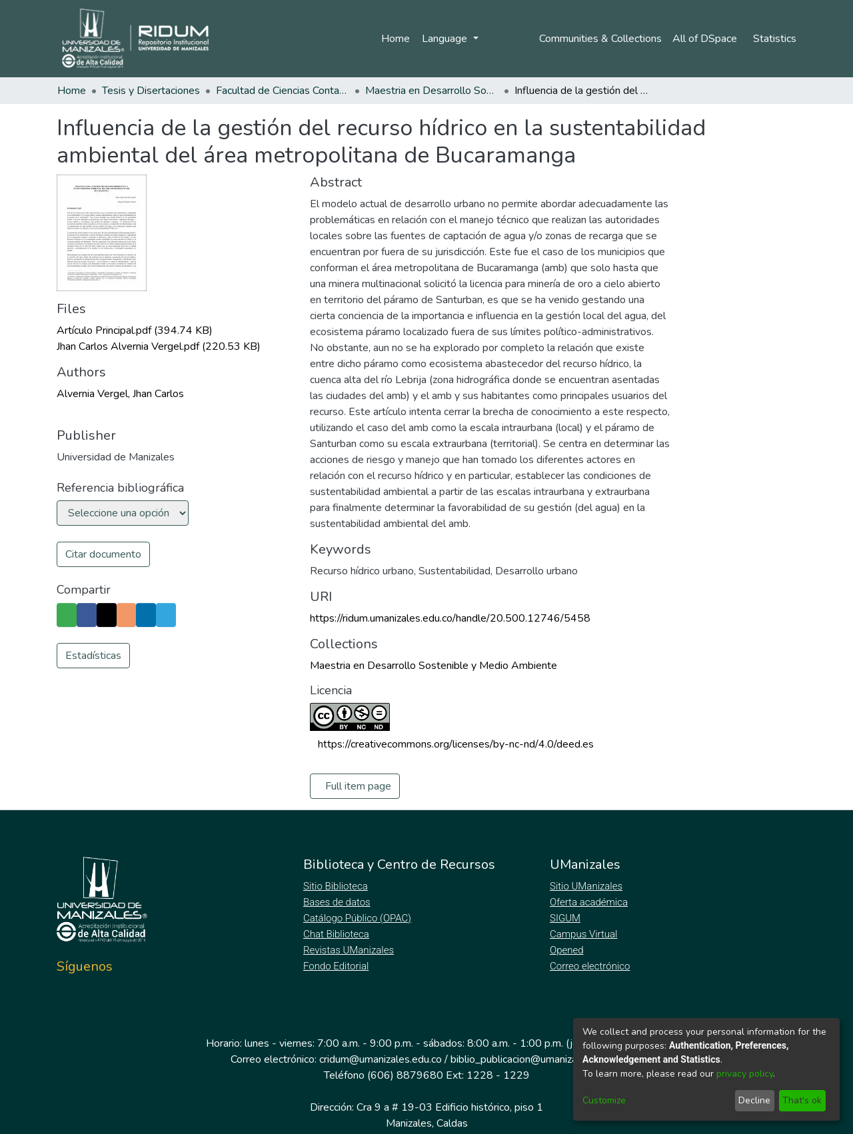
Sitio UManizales (586, 886)
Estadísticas (93, 655)
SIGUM (565, 918)
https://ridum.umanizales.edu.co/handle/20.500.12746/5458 (450, 618)
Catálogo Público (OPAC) (360, 918)
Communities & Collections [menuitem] (597, 38)
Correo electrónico (591, 966)
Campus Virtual (584, 934)
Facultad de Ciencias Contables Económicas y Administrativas (282, 90)
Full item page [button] (358, 786)
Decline (754, 1100)
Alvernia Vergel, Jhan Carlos (120, 393)
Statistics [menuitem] (774, 38)
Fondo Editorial (337, 966)
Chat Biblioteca (337, 934)
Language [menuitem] (444, 38)
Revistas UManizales (349, 950)
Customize (604, 1100)
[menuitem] (706, 38)
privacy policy (744, 1073)
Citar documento (103, 554)
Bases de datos (338, 902)
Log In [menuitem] (502, 38)
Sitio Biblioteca (337, 886)
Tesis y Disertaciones (151, 90)
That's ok (802, 1100)
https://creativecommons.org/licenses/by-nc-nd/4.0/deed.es (455, 744)
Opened (568, 950)
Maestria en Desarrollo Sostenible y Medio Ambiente (431, 90)
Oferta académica (590, 902)
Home (393, 38)
